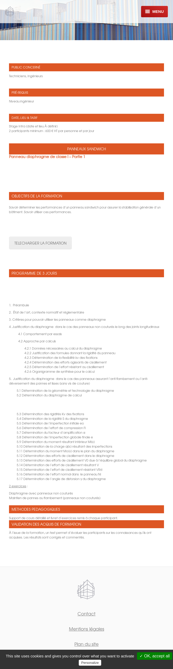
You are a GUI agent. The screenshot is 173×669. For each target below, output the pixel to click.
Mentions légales (86, 628)
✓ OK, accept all (155, 656)
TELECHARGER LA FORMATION (40, 243)
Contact (86, 613)
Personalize (90, 663)
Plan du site (86, 644)
